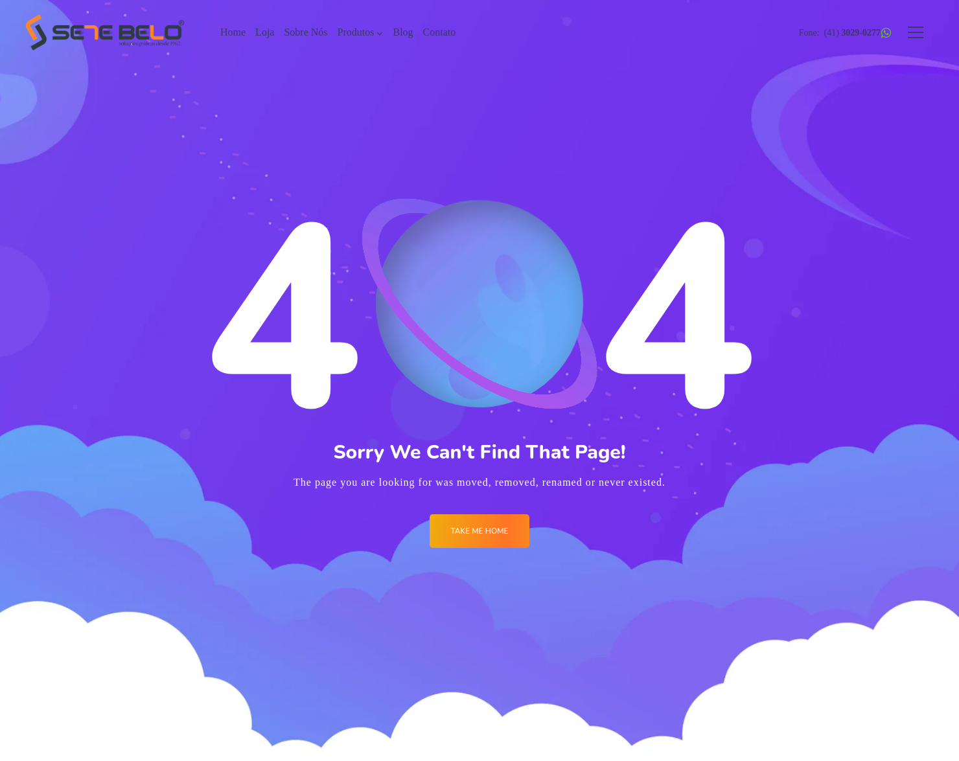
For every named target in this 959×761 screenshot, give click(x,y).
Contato (439, 32)
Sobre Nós (305, 32)
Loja (264, 32)
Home (233, 32)
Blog (403, 32)
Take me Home (479, 531)
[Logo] (105, 32)
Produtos (356, 32)
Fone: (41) (840, 33)
